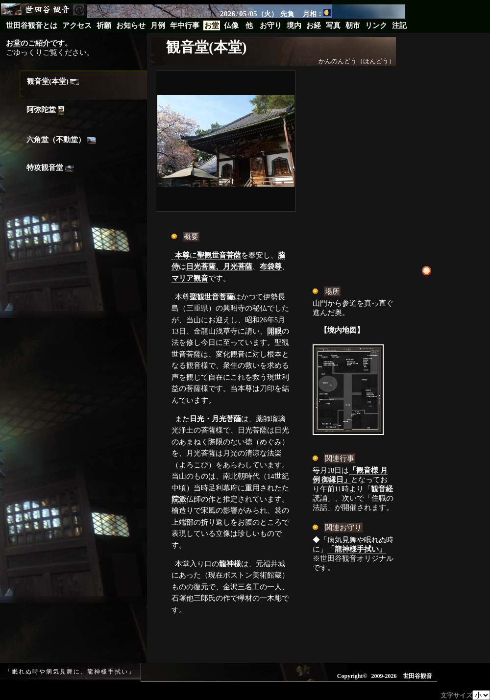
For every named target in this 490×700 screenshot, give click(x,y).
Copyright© (352, 676)
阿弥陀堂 (45, 110)
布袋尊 (271, 266)
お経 (313, 25)
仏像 (231, 25)
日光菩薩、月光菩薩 (219, 266)
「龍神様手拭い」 (356, 549)
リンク (376, 25)
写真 (333, 25)
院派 (179, 499)
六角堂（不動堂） (61, 140)
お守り (271, 25)
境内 (294, 25)
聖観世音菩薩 (219, 255)
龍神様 (230, 564)
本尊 (182, 255)
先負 (287, 14)
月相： (317, 13)
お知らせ (131, 25)
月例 (157, 25)
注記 (399, 25)
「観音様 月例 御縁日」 (350, 474)
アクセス (77, 25)
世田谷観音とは (31, 25)
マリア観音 (190, 278)
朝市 (352, 25)
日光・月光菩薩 (215, 419)
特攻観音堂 (50, 167)
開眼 (274, 331)
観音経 (382, 489)
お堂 (211, 25)
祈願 (104, 25)
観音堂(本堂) (53, 81)
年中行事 (184, 25)
